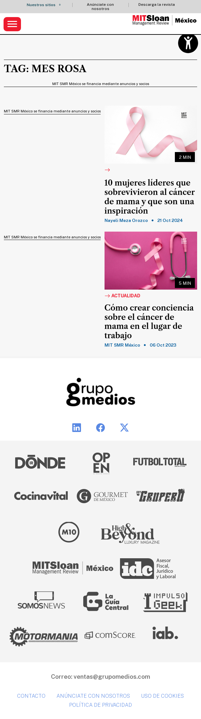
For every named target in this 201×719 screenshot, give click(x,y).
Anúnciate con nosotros (100, 7)
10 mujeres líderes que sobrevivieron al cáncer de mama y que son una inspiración (150, 196)
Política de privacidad (100, 705)
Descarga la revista (156, 5)
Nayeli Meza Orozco (126, 220)
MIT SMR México (122, 345)
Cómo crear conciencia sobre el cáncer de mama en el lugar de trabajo (149, 321)
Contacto (31, 696)
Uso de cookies (162, 696)
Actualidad (122, 296)
